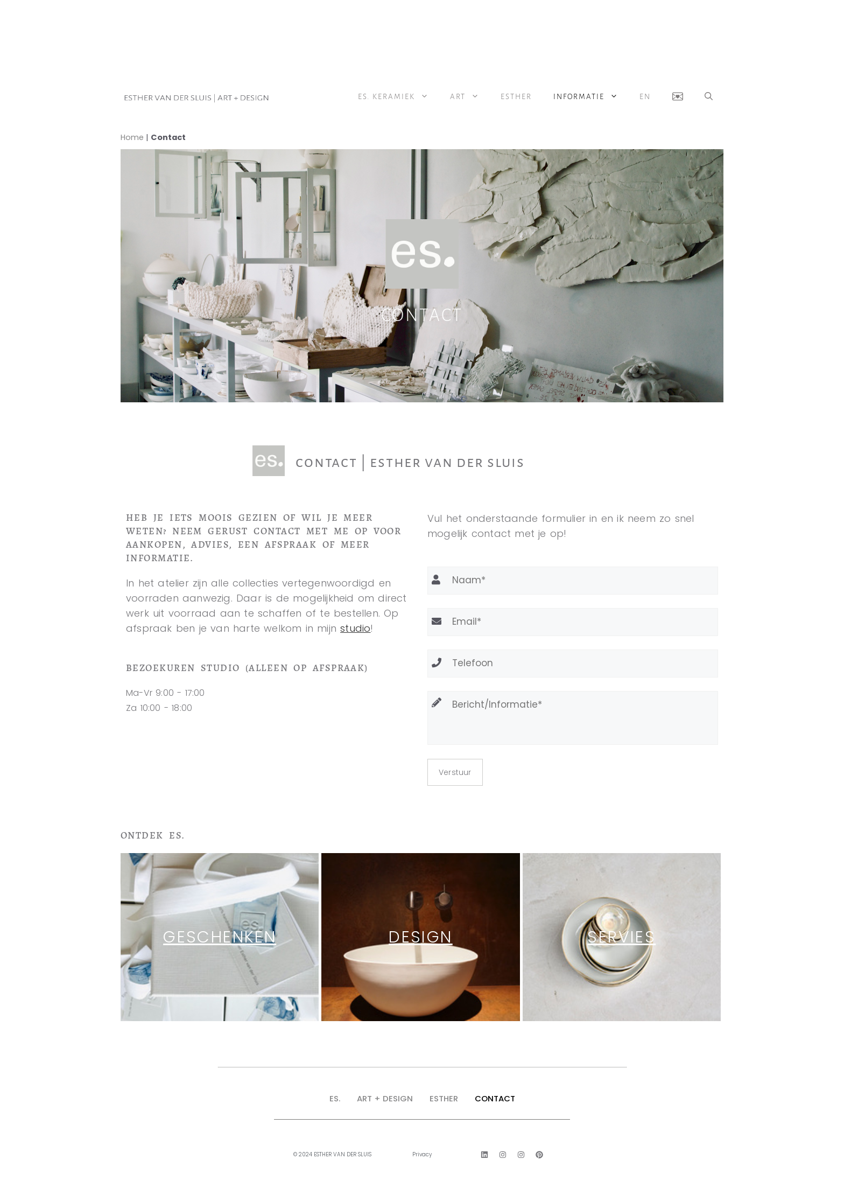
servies (621, 937)
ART (470, 97)
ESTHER (444, 1098)
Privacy (422, 1154)
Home (132, 137)
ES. (334, 1098)
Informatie (591, 97)
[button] (708, 97)
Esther (516, 97)
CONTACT (495, 1098)
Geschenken (219, 937)
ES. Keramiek (398, 97)
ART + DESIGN (385, 1098)
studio (355, 628)
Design (420, 937)
